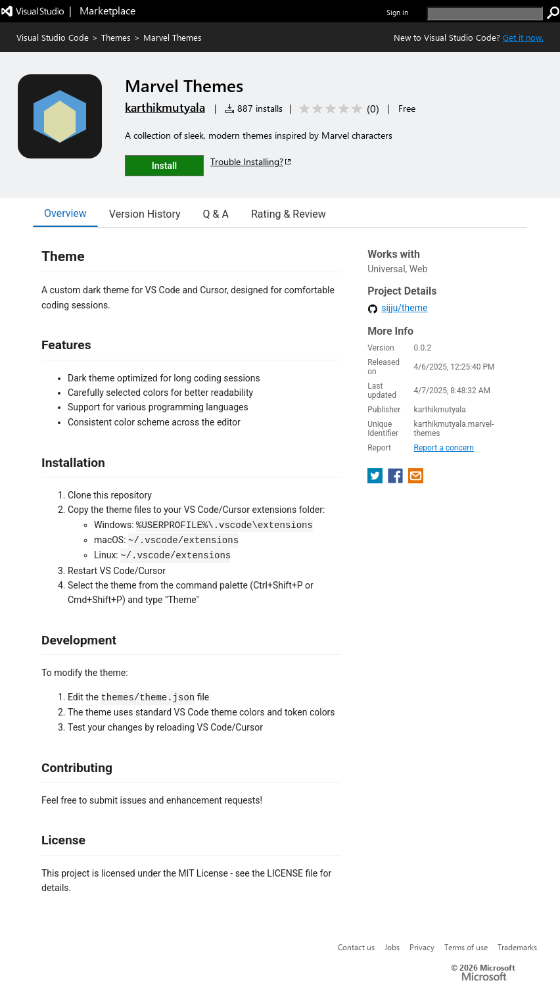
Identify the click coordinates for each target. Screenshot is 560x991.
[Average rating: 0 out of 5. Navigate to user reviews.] (337, 108)
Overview (65, 213)
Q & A (216, 214)
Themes (116, 37)
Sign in (397, 12)
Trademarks (517, 947)
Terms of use (466, 947)
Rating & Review (288, 214)
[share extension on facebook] (396, 479)
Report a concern (444, 447)
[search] (485, 13)
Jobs (392, 947)
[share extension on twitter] (376, 479)
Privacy (421, 947)
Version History (145, 214)
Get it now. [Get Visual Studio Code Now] (523, 37)
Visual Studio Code (52, 37)
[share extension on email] (416, 479)
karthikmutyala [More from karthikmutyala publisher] (165, 107)
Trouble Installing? (251, 161)
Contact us (356, 947)
